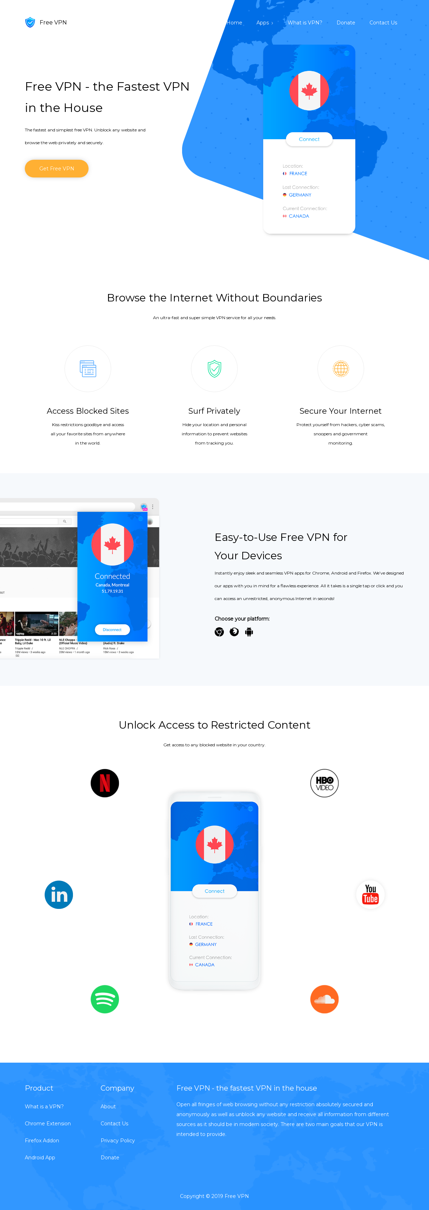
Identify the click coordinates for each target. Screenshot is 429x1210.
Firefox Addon (42, 1140)
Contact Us (383, 22)
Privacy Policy (118, 1140)
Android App (40, 1157)
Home (234, 22)
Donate (346, 22)
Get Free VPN (56, 168)
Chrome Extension (48, 1123)
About (108, 1106)
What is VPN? (305, 22)
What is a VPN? (44, 1106)
